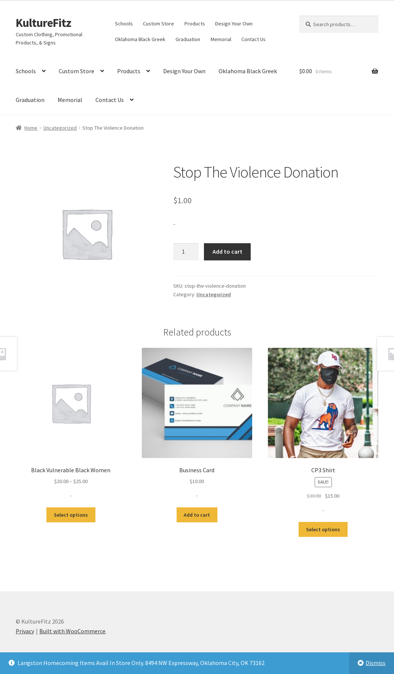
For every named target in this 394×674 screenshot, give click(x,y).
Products (194, 23)
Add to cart (227, 251)
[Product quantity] (186, 251)
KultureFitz (43, 22)
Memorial (221, 39)
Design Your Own (234, 23)
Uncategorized (60, 127)
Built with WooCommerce (72, 631)
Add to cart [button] (197, 514)
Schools (124, 23)
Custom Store (158, 23)
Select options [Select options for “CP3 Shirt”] (323, 529)
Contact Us (253, 39)
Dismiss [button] (375, 663)
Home (30, 127)
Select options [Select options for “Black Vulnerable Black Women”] (71, 514)
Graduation (187, 39)
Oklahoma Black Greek (140, 39)
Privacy (25, 631)
